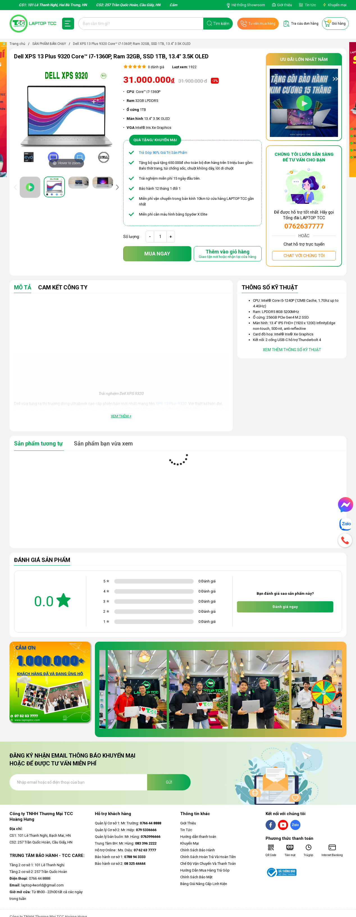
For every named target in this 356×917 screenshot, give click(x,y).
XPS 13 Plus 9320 (171, 403)
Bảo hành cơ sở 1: (120, 857)
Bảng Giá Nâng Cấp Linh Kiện (203, 884)
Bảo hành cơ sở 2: (120, 863)
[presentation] (16, 187)
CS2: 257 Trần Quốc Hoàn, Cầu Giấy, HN (41, 842)
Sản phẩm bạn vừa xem (103, 443)
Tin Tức (186, 830)
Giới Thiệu (188, 823)
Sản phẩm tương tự (39, 443)
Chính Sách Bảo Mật (196, 877)
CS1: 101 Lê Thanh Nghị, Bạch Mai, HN (40, 835)
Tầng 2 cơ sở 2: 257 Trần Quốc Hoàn (38, 872)
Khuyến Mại (189, 843)
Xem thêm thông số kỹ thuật (292, 349)
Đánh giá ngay (285, 607)
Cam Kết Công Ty (63, 288)
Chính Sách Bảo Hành (197, 850)
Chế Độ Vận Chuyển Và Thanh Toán (208, 863)
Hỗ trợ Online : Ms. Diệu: (125, 850)
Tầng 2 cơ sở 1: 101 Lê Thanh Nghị (37, 865)
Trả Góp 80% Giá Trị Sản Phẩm (163, 152)
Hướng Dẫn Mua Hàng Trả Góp (205, 870)
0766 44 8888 (30, 878)
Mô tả (22, 288)
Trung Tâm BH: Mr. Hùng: (125, 843)
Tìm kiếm (221, 23)
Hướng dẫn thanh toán (198, 836)
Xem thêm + (121, 416)
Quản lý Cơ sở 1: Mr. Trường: (128, 823)
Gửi (169, 782)
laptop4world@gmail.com (37, 885)
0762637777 (304, 226)
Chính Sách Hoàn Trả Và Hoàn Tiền (208, 857)
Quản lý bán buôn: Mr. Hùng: (127, 836)
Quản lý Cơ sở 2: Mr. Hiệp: (125, 830)
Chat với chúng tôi (304, 255)
